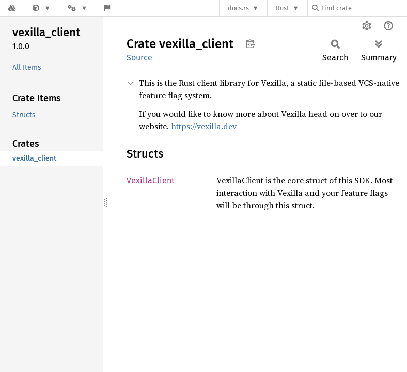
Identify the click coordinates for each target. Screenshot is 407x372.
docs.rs (238, 8)
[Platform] (77, 8)
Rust (282, 8)
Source (139, 58)
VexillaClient (151, 180)
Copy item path (250, 43)
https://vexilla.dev (204, 126)
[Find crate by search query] (363, 8)
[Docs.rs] (12, 8)
